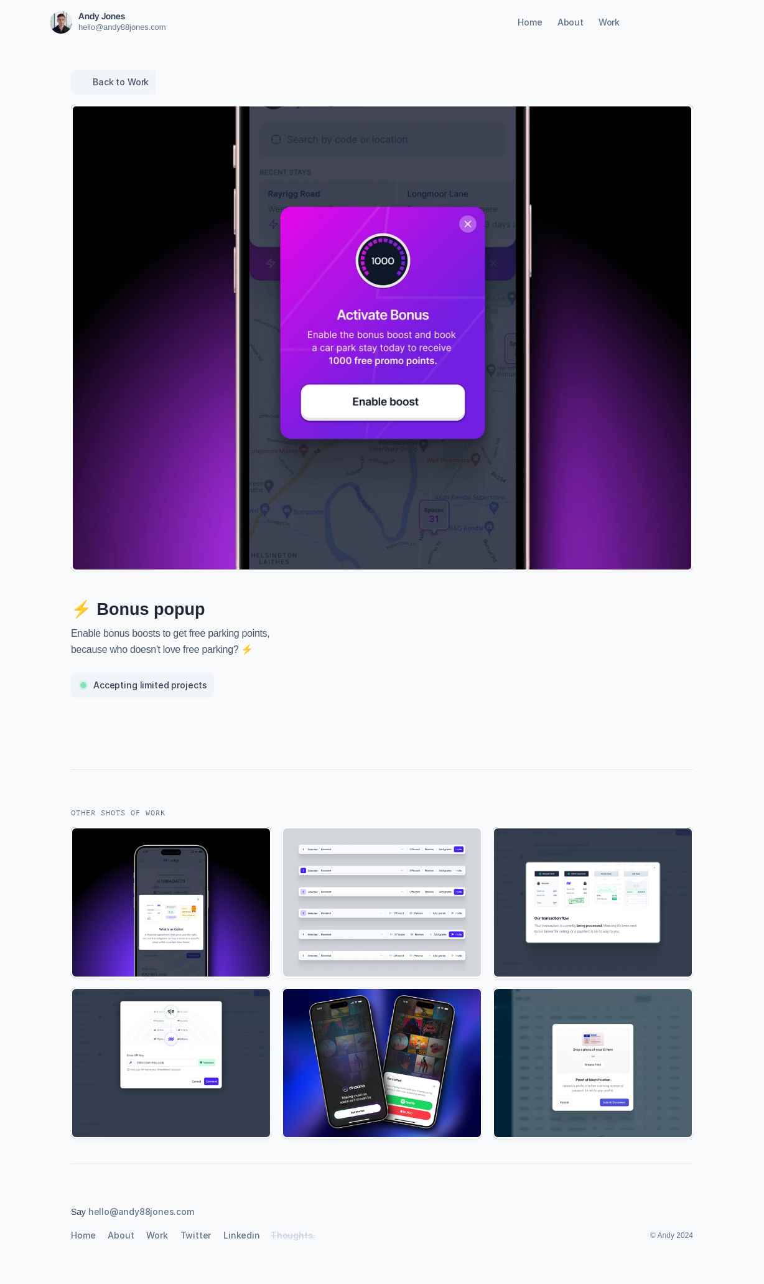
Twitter (196, 1235)
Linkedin (241, 1235)
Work (609, 22)
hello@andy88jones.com (121, 27)
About (570, 22)
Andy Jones (101, 16)
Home (530, 22)
